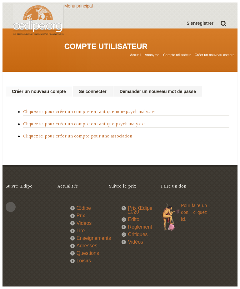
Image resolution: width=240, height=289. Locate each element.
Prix (81, 215)
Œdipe (84, 208)
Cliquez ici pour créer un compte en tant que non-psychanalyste (89, 112)
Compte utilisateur (177, 55)
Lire (81, 230)
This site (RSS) (11, 207)
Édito (133, 219)
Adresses (87, 245)
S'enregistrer (200, 23)
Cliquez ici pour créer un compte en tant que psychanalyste (84, 124)
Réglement (140, 227)
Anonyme (152, 55)
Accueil (135, 55)
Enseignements (94, 238)
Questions (88, 253)
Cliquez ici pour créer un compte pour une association (77, 136)
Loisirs (84, 260)
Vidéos (84, 223)
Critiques (138, 234)
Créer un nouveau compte (214, 55)
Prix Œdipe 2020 (140, 209)
